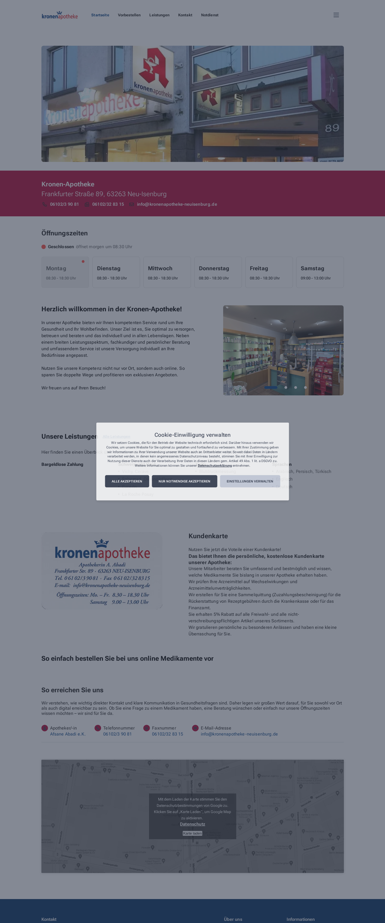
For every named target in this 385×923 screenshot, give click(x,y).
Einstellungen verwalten (250, 481)
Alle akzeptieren (127, 481)
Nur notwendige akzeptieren (184, 481)
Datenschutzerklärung (215, 465)
